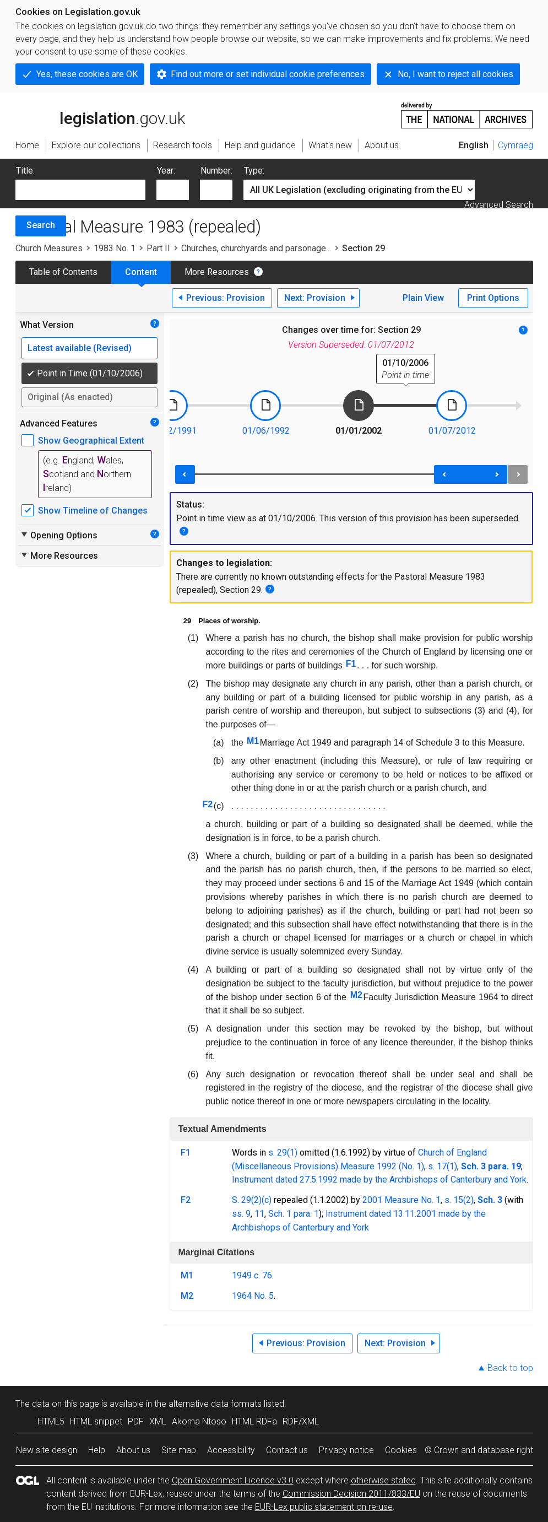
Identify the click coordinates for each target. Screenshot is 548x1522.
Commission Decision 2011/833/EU (351, 1493)
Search (40, 225)
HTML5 (50, 1421)
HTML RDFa (254, 1421)
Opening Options (58, 535)
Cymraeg (515, 145)
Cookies (401, 1450)
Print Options (493, 298)
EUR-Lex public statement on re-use (324, 1507)
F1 (351, 663)
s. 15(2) (459, 1200)
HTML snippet (96, 1421)
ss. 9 (241, 1213)
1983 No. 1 (114, 248)
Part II (158, 248)
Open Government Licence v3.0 (233, 1480)
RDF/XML (301, 1421)
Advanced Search (498, 204)
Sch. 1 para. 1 (293, 1213)
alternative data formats (215, 1404)
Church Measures (49, 248)
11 (259, 1213)
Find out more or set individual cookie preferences (268, 74)
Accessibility (231, 1450)
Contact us (287, 1450)
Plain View (423, 298)
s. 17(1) (442, 1166)
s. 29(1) (282, 1152)
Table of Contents (63, 272)
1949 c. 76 (252, 1275)
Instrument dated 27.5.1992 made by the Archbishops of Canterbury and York (379, 1179)
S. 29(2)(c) (252, 1200)
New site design (46, 1450)
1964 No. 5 (253, 1296)
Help (96, 1450)
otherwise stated (383, 1480)
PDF (136, 1421)
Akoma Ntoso (199, 1421)
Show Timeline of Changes (93, 510)
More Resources (217, 272)
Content (141, 272)
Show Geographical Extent (91, 440)
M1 (253, 741)
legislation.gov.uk (100, 114)
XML (157, 1421)
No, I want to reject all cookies (455, 74)
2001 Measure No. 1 (401, 1200)
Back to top (510, 1368)
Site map (178, 1450)
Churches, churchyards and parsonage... (256, 248)
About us (133, 1450)
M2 (356, 995)
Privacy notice (346, 1450)
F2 (208, 804)
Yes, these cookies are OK (87, 74)
